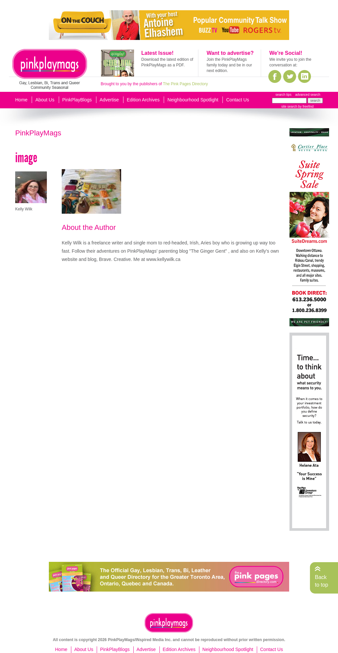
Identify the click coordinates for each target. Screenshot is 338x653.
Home (21, 99)
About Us (44, 99)
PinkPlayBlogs (77, 99)
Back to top (321, 580)
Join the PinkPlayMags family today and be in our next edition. (229, 65)
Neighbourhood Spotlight (192, 99)
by (305, 106)
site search (289, 106)
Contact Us (237, 99)
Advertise (109, 99)
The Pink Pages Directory (185, 84)
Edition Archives (143, 99)
